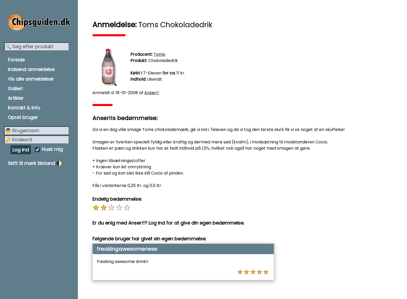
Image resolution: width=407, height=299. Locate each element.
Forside (16, 60)
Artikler (16, 98)
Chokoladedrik (163, 61)
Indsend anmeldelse (31, 69)
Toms (159, 54)
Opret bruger (23, 117)
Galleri (15, 88)
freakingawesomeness (127, 249)
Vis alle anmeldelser (31, 79)
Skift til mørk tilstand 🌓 (35, 163)
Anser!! (151, 93)
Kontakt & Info (24, 108)
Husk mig (52, 149)
